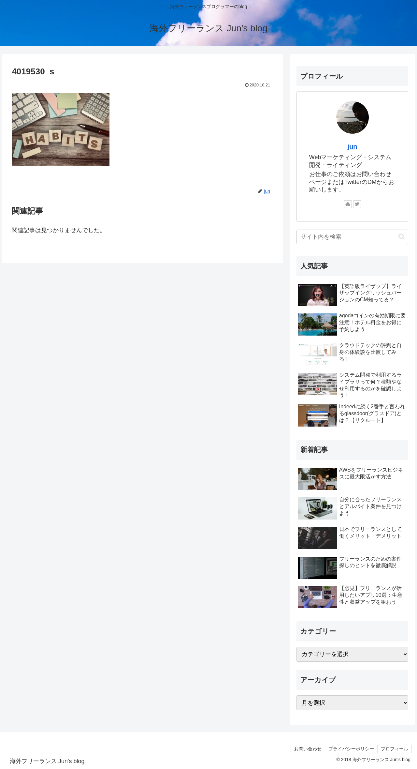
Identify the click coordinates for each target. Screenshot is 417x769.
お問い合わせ (308, 748)
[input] (352, 237)
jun (352, 146)
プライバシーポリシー (351, 748)
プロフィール (394, 748)
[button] (401, 236)
